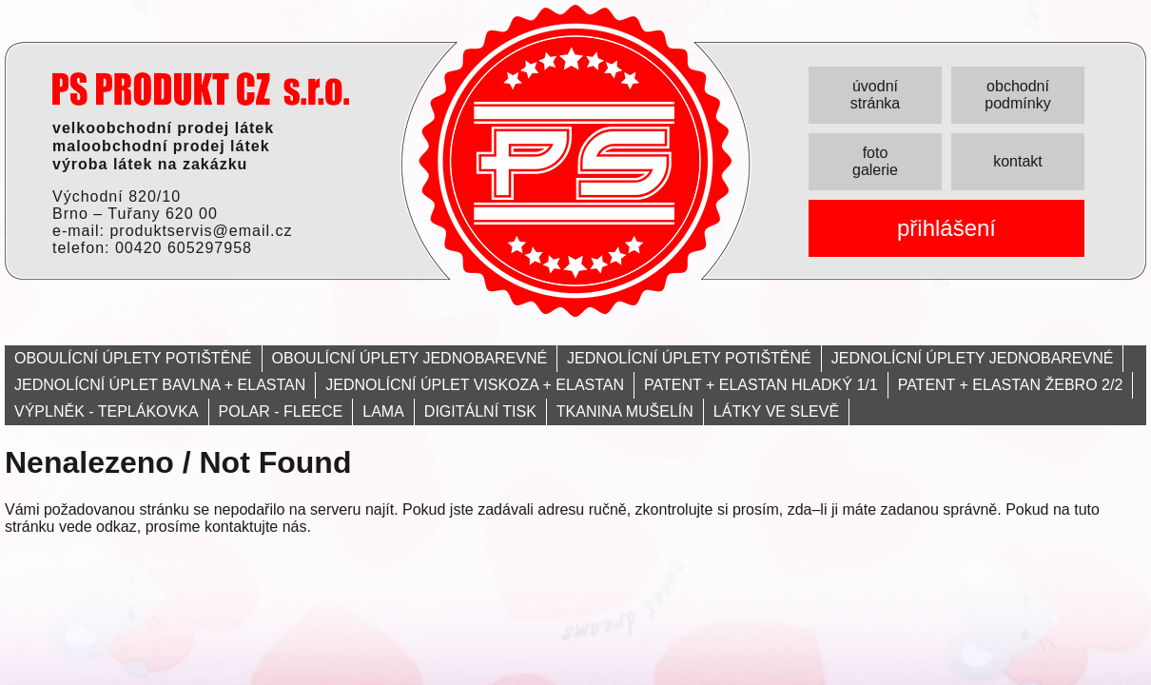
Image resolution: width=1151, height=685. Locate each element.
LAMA (383, 411)
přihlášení (946, 228)
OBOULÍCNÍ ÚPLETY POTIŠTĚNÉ (133, 358)
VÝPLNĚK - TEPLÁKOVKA (106, 411)
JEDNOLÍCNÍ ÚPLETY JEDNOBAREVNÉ (972, 358)
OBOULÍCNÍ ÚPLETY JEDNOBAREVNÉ (410, 358)
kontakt (1018, 161)
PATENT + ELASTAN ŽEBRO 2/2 (1010, 385)
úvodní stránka (875, 94)
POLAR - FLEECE (281, 411)
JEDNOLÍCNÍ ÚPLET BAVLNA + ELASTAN (159, 385)
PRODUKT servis (200, 89)
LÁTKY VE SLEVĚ (776, 411)
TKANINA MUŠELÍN (624, 411)
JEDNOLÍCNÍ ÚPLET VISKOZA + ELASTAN (474, 385)
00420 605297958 (183, 248)
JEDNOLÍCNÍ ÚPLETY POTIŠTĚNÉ (689, 358)
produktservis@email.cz (200, 231)
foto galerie (875, 161)
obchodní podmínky (1017, 94)
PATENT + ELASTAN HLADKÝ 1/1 (761, 385)
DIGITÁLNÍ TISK (480, 411)
